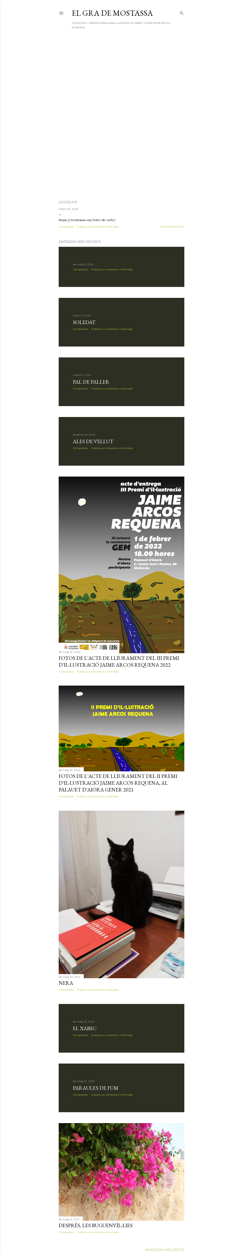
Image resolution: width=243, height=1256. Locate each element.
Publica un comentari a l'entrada (97, 226)
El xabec (85, 1028)
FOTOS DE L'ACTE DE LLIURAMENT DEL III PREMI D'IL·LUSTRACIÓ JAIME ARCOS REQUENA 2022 (119, 661)
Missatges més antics (164, 1250)
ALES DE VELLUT (93, 441)
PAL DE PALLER (91, 381)
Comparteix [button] (66, 226)
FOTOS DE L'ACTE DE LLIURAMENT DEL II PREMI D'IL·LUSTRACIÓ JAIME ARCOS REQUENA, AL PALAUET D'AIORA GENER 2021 (118, 783)
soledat (84, 322)
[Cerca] (181, 12)
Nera (66, 983)
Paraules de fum (95, 1087)
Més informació (172, 226)
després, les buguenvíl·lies (96, 1225)
